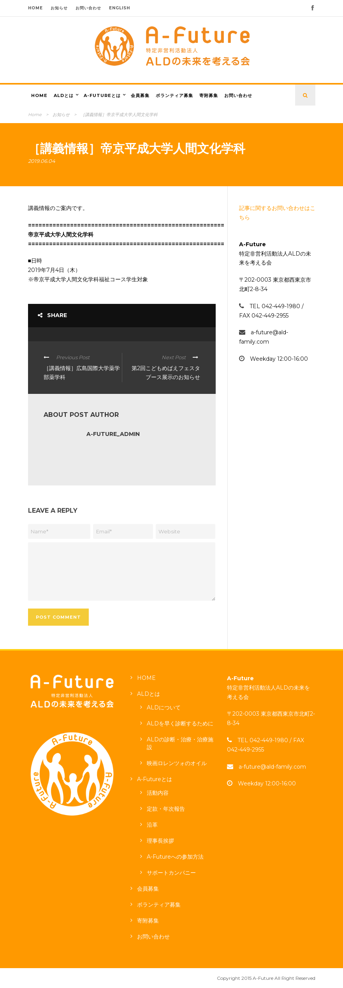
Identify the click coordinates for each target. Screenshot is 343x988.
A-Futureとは (102, 95)
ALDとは (64, 95)
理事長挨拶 (160, 840)
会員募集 (140, 95)
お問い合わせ (88, 8)
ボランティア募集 (174, 95)
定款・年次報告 (166, 808)
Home (35, 114)
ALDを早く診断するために (180, 723)
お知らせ (59, 8)
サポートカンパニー (171, 872)
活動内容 (158, 792)
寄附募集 (208, 95)
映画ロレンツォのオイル (177, 763)
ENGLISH (119, 8)
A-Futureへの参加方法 (175, 856)
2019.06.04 (41, 161)
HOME (35, 8)
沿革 (152, 824)
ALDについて (164, 707)
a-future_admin (113, 434)
